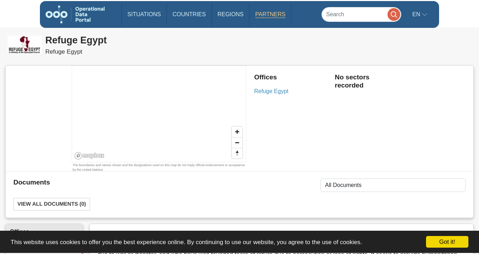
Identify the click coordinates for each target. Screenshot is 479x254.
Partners (270, 14)
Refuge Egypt (271, 91)
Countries (189, 14)
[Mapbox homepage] (90, 155)
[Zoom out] (237, 142)
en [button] (417, 14)
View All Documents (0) (51, 204)
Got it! (447, 241)
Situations (144, 14)
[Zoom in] (237, 132)
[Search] (361, 14)
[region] (159, 114)
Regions (231, 14)
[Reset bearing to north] (237, 153)
